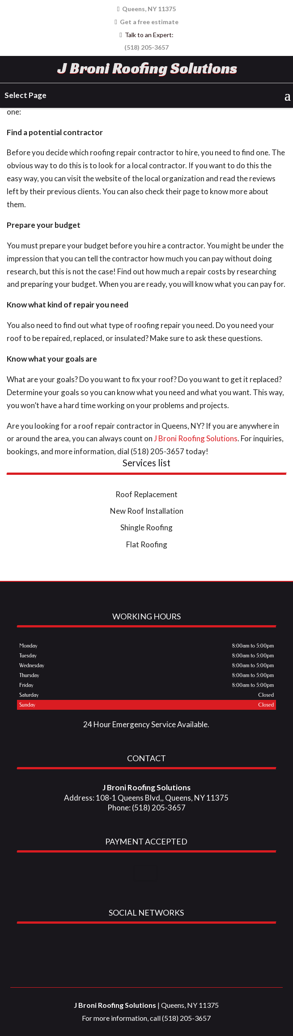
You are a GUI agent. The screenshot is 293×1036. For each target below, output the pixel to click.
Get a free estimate (146, 21)
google (128, 944)
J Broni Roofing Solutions (147, 68)
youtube (162, 944)
